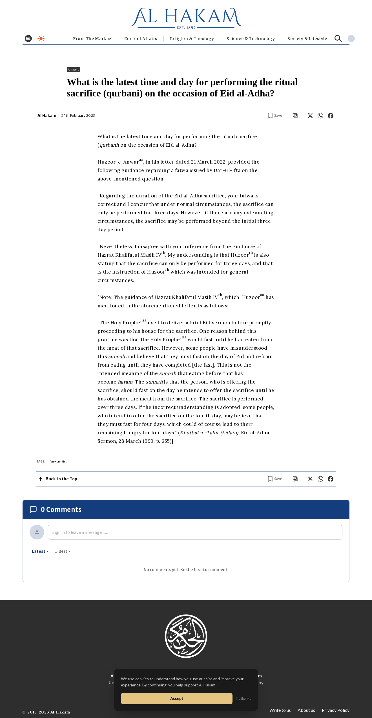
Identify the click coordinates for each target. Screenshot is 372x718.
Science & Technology (251, 38)
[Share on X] (310, 115)
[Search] (338, 38)
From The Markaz (92, 38)
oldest (62, 551)
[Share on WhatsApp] (320, 115)
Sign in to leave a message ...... (80, 532)
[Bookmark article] (275, 116)
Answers (73, 69)
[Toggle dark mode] (41, 38)
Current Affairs (141, 38)
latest (40, 551)
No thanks (243, 698)
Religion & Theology (192, 38)
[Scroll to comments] (295, 116)
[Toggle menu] (28, 38)
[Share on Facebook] (330, 115)
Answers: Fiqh (58, 461)
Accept (176, 698)
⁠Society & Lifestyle (307, 38)
